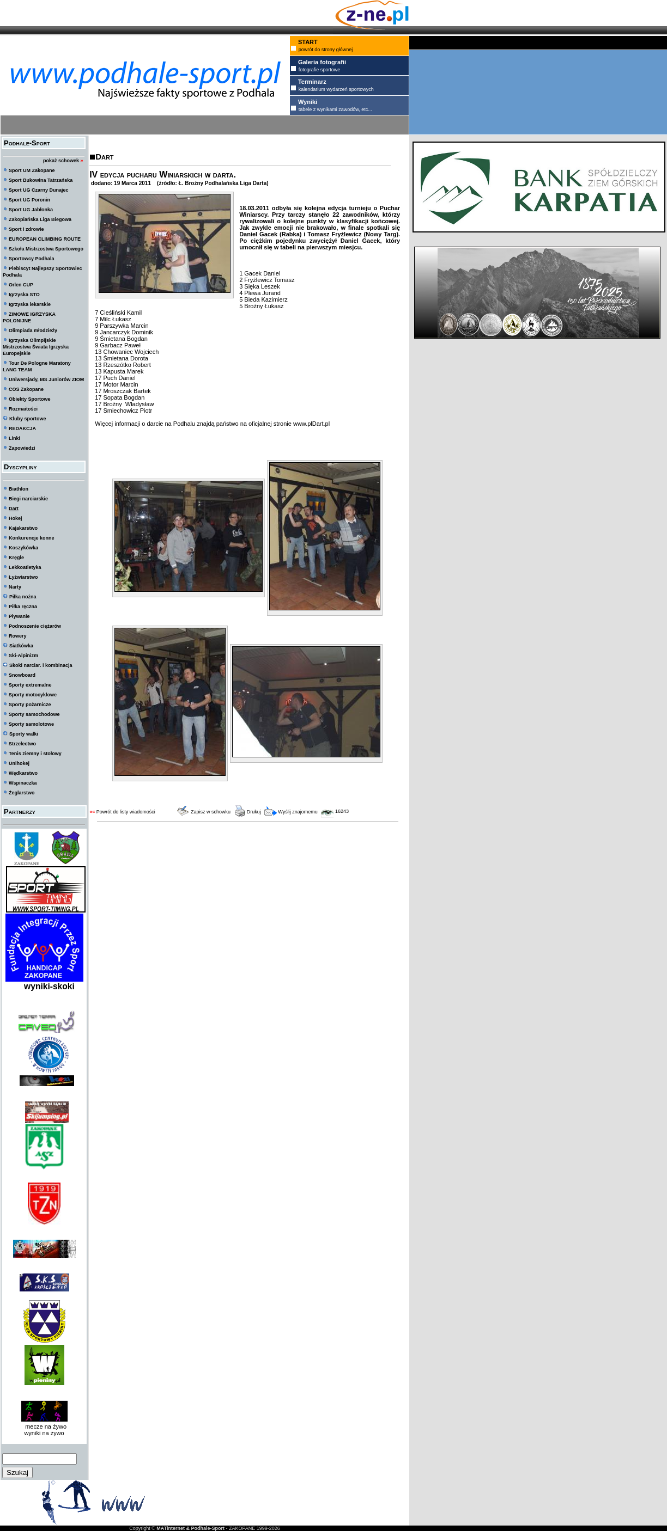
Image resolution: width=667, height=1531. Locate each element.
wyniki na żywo (44, 1433)
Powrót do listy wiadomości (125, 812)
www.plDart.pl (311, 423)
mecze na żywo (44, 1426)
